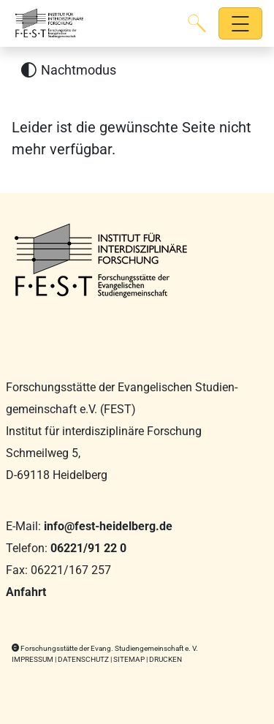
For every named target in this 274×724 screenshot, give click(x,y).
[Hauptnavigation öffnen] (240, 23)
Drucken (165, 659)
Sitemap (129, 659)
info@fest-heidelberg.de (108, 526)
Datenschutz (83, 659)
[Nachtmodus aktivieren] (68, 70)
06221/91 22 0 (88, 548)
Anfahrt (26, 592)
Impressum (32, 659)
